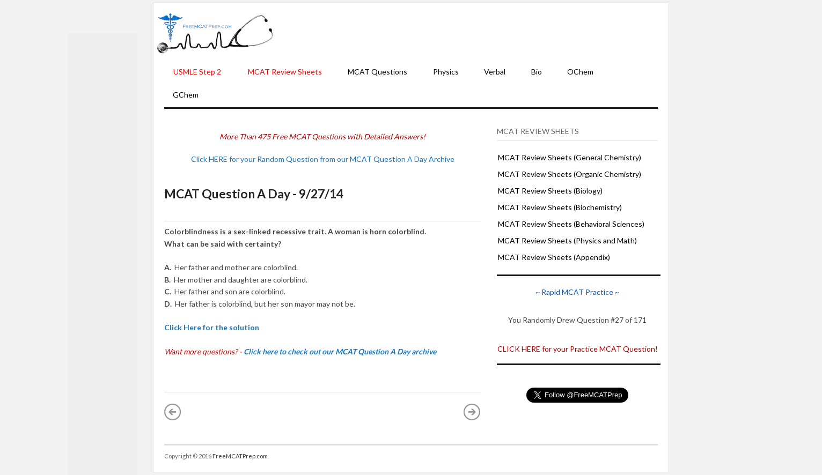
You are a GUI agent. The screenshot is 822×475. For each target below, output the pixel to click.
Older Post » (472, 411)
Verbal (494, 71)
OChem (580, 71)
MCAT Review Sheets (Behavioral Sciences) (571, 223)
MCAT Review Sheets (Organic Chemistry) (569, 174)
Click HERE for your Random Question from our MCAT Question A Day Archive (322, 159)
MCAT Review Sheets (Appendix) (554, 257)
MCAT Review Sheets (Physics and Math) (567, 240)
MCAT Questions (377, 71)
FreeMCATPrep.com (240, 455)
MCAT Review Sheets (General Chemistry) (569, 157)
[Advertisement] (471, 33)
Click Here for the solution (211, 327)
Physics (446, 71)
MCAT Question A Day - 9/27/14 (253, 193)
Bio (536, 71)
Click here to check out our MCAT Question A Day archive (340, 351)
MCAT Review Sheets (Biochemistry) (560, 207)
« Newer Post (172, 411)
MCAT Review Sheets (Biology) (550, 190)
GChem (186, 94)
